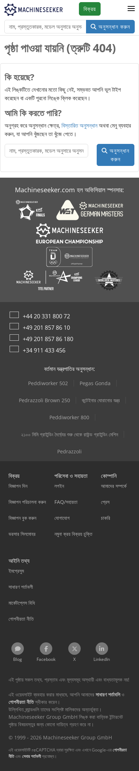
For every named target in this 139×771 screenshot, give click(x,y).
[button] (131, 9)
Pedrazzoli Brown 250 (44, 400)
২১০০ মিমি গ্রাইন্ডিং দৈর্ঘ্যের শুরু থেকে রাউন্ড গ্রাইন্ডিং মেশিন (69, 434)
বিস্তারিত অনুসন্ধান (79, 125)
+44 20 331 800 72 (46, 316)
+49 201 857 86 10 (46, 327)
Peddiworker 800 (69, 417)
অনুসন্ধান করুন (110, 27)
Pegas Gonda (95, 383)
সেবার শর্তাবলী (31, 756)
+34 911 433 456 (44, 350)
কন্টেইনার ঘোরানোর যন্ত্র (101, 400)
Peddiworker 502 (48, 383)
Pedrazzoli (69, 451)
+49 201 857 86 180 (48, 339)
